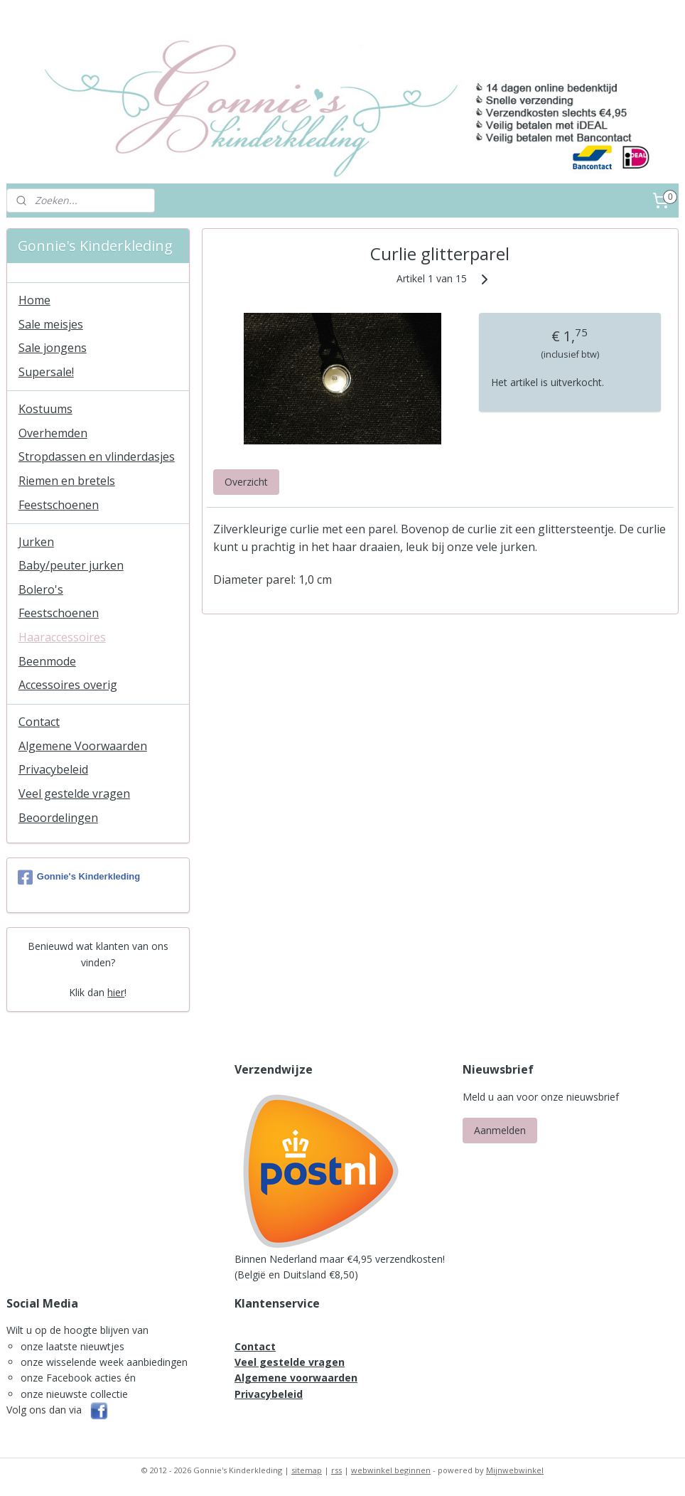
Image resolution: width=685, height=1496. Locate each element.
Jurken (36, 542)
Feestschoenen (58, 505)
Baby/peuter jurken (71, 565)
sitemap (306, 1470)
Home (34, 300)
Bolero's (40, 589)
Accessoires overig (67, 685)
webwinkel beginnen (391, 1470)
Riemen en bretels (66, 480)
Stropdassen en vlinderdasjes (96, 456)
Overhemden (52, 433)
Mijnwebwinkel (515, 1470)
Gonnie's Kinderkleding (79, 877)
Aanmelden (500, 1130)
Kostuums (45, 409)
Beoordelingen (58, 818)
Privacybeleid (53, 769)
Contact (39, 722)
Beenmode (47, 661)
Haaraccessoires (62, 637)
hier (115, 992)
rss (336, 1470)
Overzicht (246, 481)
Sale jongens (52, 348)
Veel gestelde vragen (74, 793)
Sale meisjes (50, 324)
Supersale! (46, 372)
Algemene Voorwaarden (82, 746)
